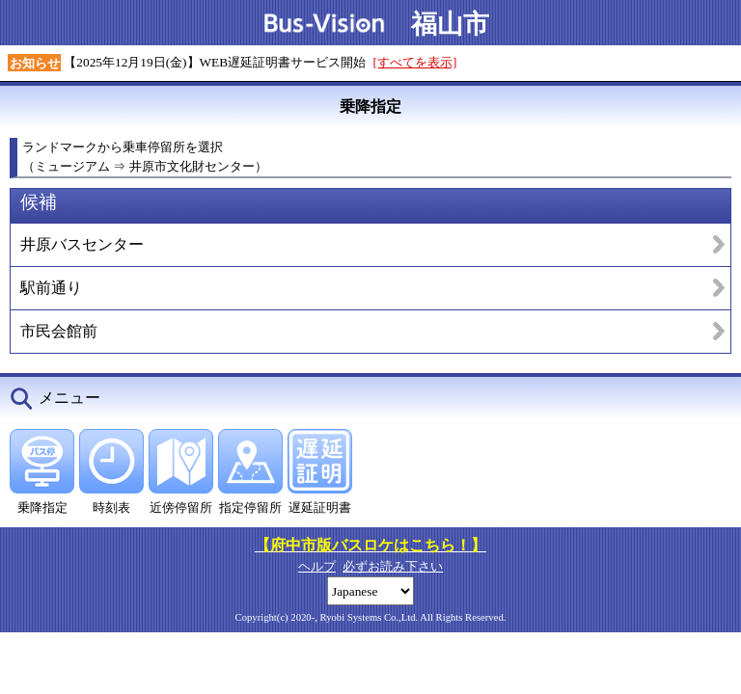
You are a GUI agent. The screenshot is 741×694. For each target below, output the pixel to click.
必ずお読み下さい (393, 566)
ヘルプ (317, 566)
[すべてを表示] (415, 62)
